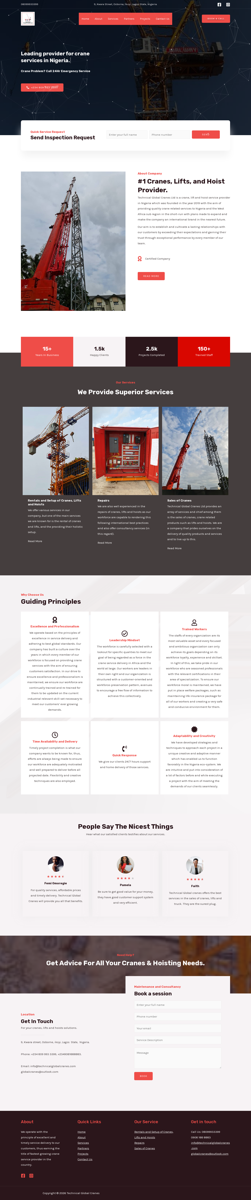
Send (206, 134)
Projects (145, 18)
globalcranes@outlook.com (210, 1153)
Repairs (139, 1142)
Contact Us (162, 18)
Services (113, 18)
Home (85, 18)
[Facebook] (219, 5)
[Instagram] (228, 5)
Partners (129, 18)
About (98, 18)
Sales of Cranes (144, 1148)
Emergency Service (75, 71)
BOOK (143, 1076)
